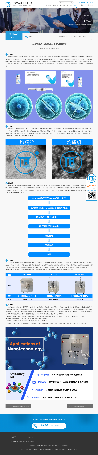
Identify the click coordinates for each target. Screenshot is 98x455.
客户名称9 (25, 442)
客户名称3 (31, 442)
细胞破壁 (76, 36)
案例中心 (71, 36)
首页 (67, 36)
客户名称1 (20, 442)
